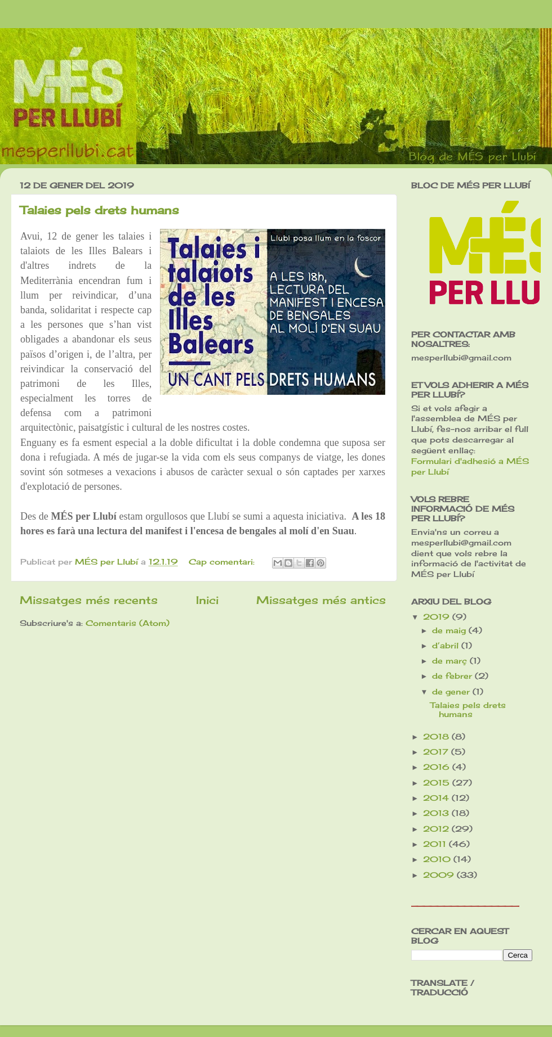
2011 (436, 844)
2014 (437, 797)
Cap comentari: (223, 561)
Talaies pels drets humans (99, 210)
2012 (437, 828)
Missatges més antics (321, 600)
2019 (437, 616)
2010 (438, 859)
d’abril (446, 645)
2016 (437, 767)
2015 (437, 782)
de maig (450, 630)
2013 (437, 813)
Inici (207, 600)
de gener (452, 691)
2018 (437, 736)
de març (451, 660)
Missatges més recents (89, 600)
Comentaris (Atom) (128, 623)
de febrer (453, 675)
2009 (440, 875)
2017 (437, 751)
